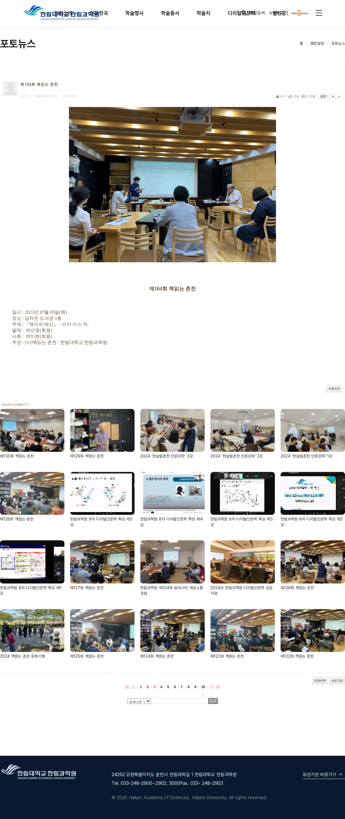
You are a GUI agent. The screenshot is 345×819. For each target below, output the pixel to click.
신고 (281, 96)
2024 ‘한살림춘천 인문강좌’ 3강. (167, 456)
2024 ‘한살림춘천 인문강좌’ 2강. (237, 456)
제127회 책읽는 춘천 (86, 587)
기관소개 (63, 13)
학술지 (203, 13)
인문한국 (99, 13)
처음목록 (319, 680)
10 (203, 687)
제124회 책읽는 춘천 (157, 656)
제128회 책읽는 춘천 (16, 519)
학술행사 (134, 13)
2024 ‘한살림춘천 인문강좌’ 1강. (307, 456)
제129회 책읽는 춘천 (86, 456)
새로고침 (337, 680)
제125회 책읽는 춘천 (86, 656)
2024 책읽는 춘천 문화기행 (22, 656)
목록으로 (334, 388)
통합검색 (253, 12)
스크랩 (308, 96)
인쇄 (294, 96)
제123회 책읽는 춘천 (227, 656)
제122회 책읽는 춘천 (297, 656)
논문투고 (276, 13)
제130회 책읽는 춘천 (17, 456)
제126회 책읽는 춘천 (297, 587)
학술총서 (170, 13)
